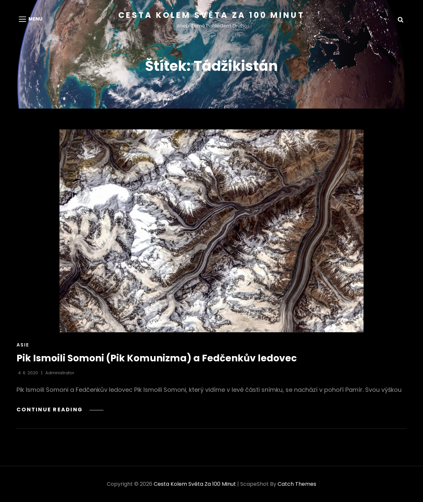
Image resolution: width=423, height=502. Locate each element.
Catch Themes (297, 484)
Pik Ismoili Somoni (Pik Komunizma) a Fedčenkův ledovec (157, 358)
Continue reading (60, 409)
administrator (59, 373)
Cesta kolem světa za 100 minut (211, 15)
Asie (23, 345)
